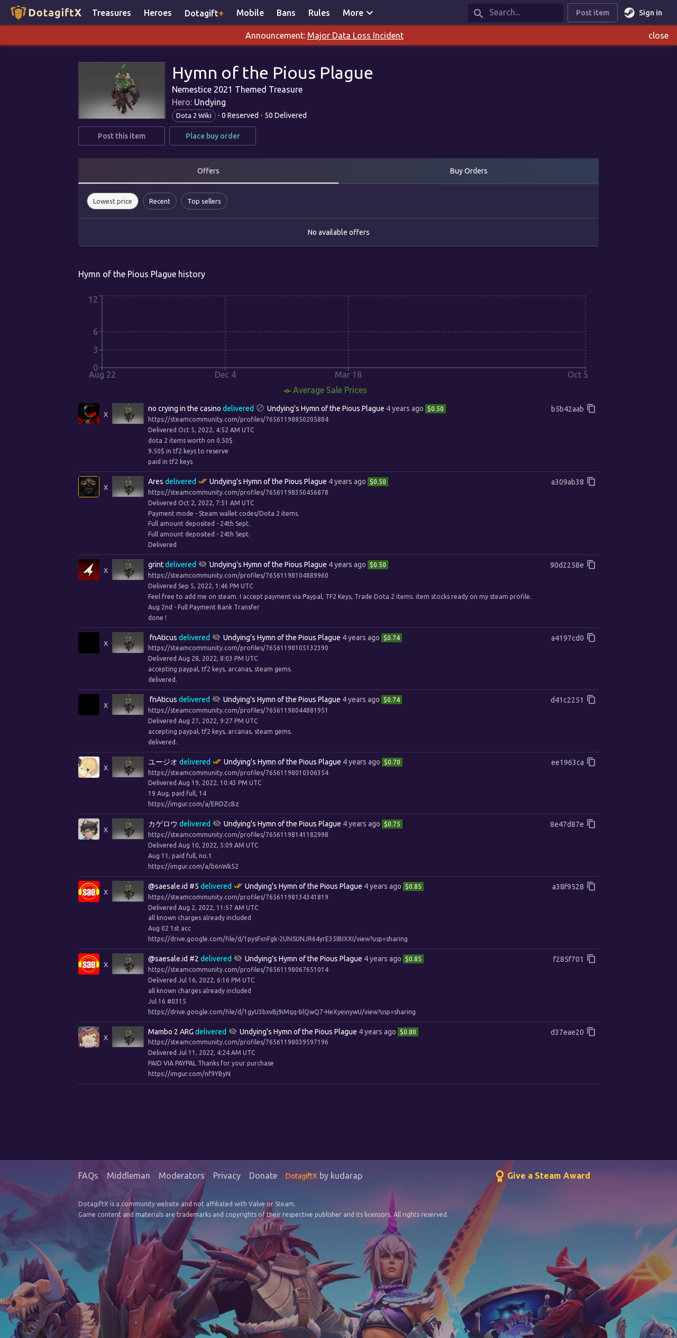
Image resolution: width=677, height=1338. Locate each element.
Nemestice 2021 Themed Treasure (237, 89)
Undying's (283, 408)
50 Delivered (285, 115)
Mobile (250, 12)
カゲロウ (163, 824)
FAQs (88, 1175)
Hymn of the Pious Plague (343, 408)
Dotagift (204, 12)
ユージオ (163, 762)
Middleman (128, 1175)
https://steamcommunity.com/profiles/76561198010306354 (238, 772)
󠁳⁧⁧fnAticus (163, 637)
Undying (210, 102)
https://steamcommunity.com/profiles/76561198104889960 (238, 575)
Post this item (121, 136)
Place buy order (212, 136)
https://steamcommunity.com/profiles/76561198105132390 (238, 647)
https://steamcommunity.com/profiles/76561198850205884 (238, 419)
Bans (286, 12)
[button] (113, 201)
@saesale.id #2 (173, 958)
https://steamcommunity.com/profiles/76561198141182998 (238, 834)
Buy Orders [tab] (469, 171)
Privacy (227, 1175)
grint (155, 564)
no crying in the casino (184, 408)
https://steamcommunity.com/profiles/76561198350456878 (238, 492)
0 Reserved (240, 115)
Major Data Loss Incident (355, 35)
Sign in (644, 13)
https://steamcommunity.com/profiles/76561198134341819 (238, 897)
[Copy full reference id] (591, 408)
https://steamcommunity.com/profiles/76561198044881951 (238, 710)
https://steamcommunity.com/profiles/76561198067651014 (238, 969)
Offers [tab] (208, 171)
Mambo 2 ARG (171, 1031)
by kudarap (324, 1175)
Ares (155, 481)
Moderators (182, 1175)
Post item (592, 13)
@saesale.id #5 (173, 886)
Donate (263, 1175)
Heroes (158, 12)
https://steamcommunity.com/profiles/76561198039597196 (238, 1042)
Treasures (111, 12)
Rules (319, 12)
